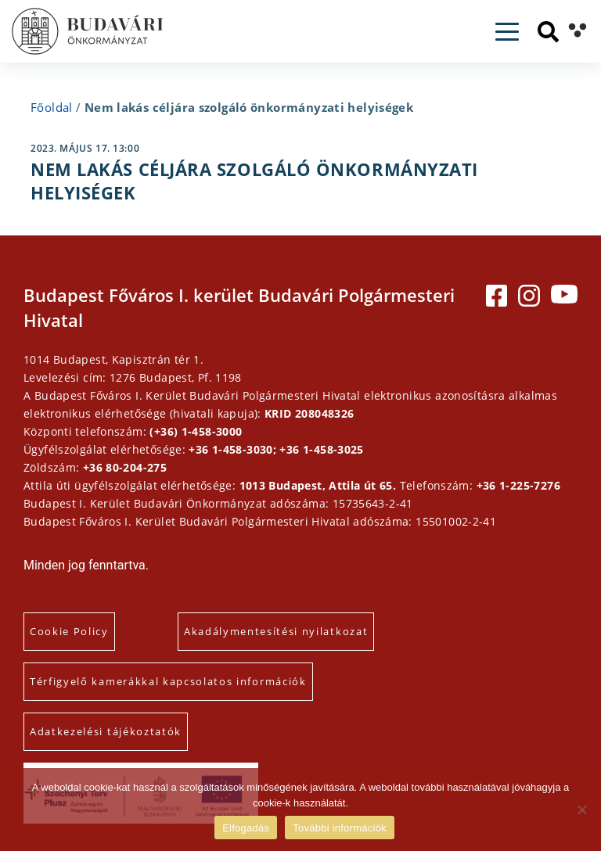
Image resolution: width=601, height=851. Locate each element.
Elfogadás (245, 828)
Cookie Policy (69, 631)
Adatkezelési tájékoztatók (106, 731)
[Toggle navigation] (507, 31)
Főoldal (52, 107)
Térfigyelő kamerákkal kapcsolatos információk (168, 681)
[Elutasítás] (581, 809)
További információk (340, 828)
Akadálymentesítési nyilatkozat (276, 631)
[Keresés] (548, 31)
